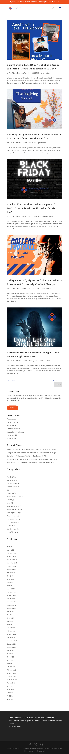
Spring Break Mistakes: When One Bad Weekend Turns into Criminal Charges (31, 453)
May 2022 (10, 693)
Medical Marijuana (13, 506)
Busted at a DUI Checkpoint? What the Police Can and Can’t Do (27, 456)
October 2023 (11, 644)
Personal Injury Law (46, 216)
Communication (12, 483)
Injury (8, 503)
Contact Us (12, 408)
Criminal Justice (44, 73)
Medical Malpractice (13, 429)
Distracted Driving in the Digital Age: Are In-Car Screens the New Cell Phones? (32, 459)
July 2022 (10, 686)
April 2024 (10, 625)
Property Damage (12, 516)
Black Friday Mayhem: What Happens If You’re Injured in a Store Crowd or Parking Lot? (32, 208)
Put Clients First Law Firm (18, 73)
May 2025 (10, 582)
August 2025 (11, 573)
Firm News (10, 493)
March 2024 (11, 628)
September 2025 (12, 569)
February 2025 (11, 592)
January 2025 (11, 595)
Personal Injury (11, 425)
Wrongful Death (12, 438)
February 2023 (11, 670)
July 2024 (10, 615)
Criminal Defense (12, 422)
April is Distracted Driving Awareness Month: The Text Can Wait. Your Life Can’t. (32, 449)
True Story (10, 526)
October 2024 (11, 605)
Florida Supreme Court (14, 496)
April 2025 (10, 586)
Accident (42, 143)
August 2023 (11, 650)
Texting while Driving (13, 519)
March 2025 (11, 589)
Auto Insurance (12, 480)
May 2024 (10, 621)
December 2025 (12, 560)
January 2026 (11, 556)
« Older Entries (11, 381)
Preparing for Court (13, 513)
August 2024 (11, 611)
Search (58, 385)
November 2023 (12, 641)
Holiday (9, 500)
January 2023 (11, 673)
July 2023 (10, 654)
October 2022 (11, 676)
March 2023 (11, 667)
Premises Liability (12, 435)
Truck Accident (12, 522)
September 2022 (12, 680)
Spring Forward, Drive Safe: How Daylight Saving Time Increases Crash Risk (31, 462)
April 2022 (10, 696)
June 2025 (10, 579)
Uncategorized (11, 529)
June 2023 (10, 657)
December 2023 (12, 637)
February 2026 (11, 553)
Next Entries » (57, 381)
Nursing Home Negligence (15, 432)
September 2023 (12, 647)
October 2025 (11, 566)
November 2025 (12, 563)
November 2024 (12, 602)
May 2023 (10, 660)
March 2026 (11, 550)
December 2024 (12, 599)
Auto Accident (11, 419)
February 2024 (11, 631)
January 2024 (11, 634)
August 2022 (11, 683)
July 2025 (10, 576)
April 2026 (10, 547)
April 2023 (10, 663)
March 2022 (11, 699)
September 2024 (12, 608)
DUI (8, 490)
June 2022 (10, 689)
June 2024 (10, 618)
